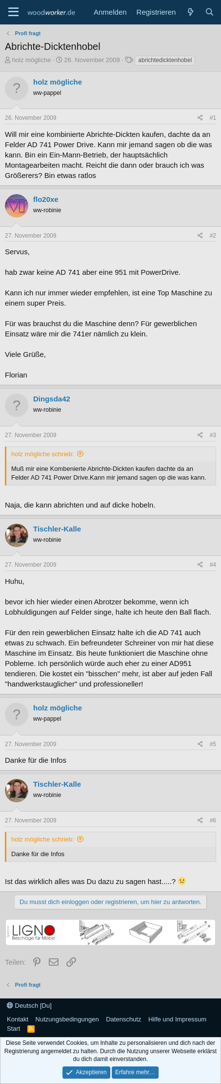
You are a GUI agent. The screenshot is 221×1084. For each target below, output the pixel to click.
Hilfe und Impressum (177, 1019)
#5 (213, 744)
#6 (213, 820)
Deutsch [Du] (29, 1005)
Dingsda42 (51, 399)
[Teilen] (200, 118)
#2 (213, 235)
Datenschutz (123, 1019)
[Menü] (13, 12)
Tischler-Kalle (57, 529)
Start (13, 1028)
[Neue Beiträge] (190, 12)
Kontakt (17, 1019)
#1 (213, 117)
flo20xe (46, 199)
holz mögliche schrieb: (42, 454)
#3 (213, 435)
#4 (213, 564)
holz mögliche (31, 60)
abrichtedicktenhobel (165, 60)
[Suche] (209, 12)
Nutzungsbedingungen (67, 1019)
